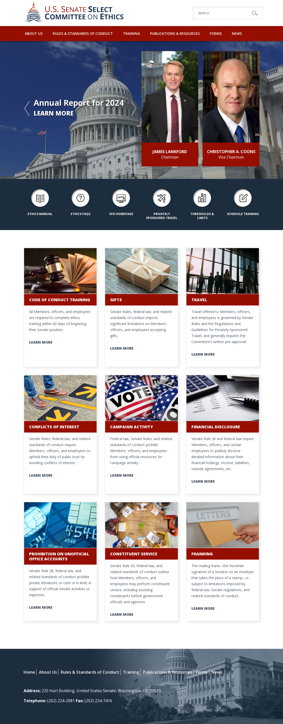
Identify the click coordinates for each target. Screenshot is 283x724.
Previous (27, 108)
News (237, 33)
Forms (216, 33)
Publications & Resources (175, 33)
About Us (34, 33)
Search (203, 13)
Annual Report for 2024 (79, 103)
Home (29, 672)
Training (131, 33)
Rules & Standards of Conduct (83, 33)
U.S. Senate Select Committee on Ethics (74, 13)
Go (255, 13)
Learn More (54, 113)
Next (134, 108)
